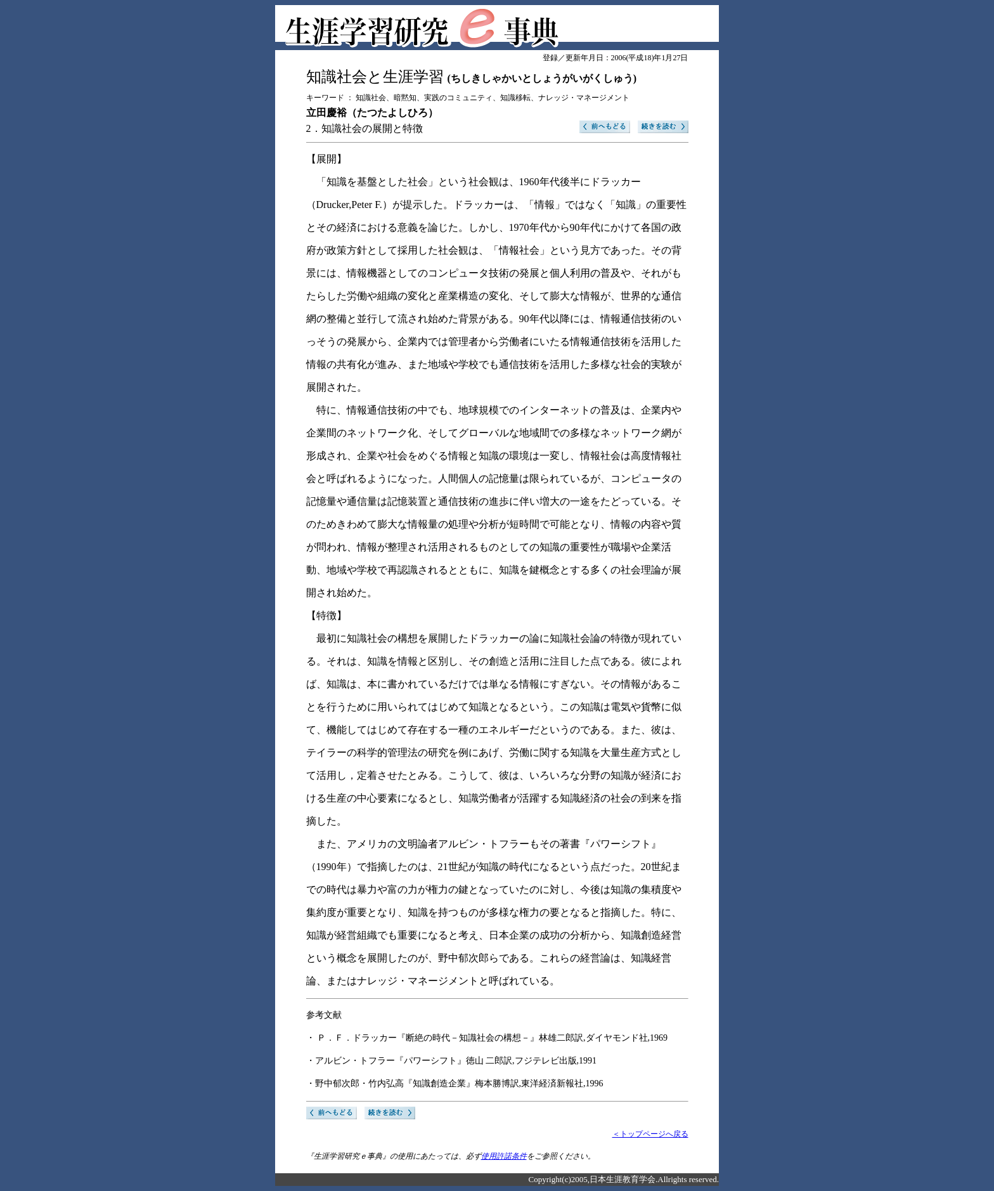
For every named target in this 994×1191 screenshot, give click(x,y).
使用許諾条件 (504, 1156)
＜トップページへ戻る (650, 1133)
